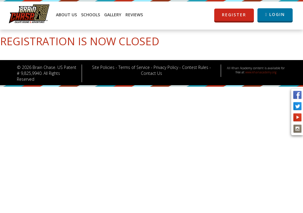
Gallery (112, 14)
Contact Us (151, 73)
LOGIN (275, 14)
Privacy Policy (166, 67)
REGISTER (237, 15)
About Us (66, 14)
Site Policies (103, 67)
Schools (90, 14)
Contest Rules (195, 67)
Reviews (134, 14)
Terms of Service (134, 67)
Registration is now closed (79, 41)
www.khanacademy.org (260, 72)
